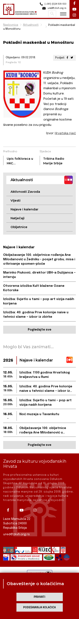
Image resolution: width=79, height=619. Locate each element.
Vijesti (15, 200)
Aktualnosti (31, 25)
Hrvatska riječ (65, 133)
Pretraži (52, 13)
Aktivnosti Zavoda (25, 192)
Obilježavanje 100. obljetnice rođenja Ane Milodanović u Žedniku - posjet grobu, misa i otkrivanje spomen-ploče (39, 259)
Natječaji (17, 218)
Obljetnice (19, 227)
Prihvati (39, 597)
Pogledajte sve (39, 329)
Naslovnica (10, 25)
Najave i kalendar (24, 209)
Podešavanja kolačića (39, 607)
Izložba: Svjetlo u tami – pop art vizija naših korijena (38, 301)
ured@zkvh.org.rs (16, 534)
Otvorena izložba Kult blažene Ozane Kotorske (33, 288)
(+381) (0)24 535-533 (52, 4)
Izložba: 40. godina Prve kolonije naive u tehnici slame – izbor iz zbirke (35, 315)
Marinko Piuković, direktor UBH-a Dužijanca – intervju (39, 275)
